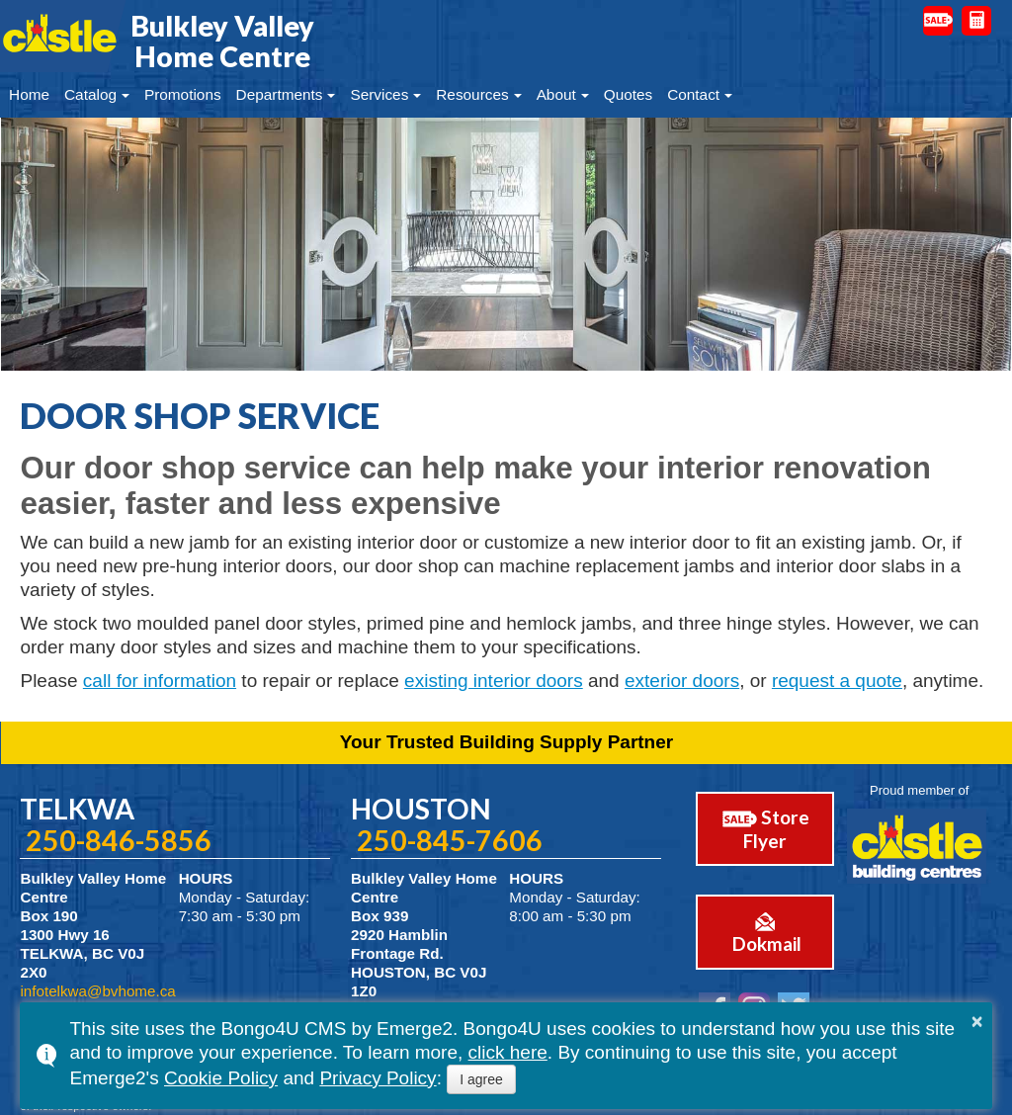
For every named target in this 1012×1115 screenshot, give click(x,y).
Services (379, 94)
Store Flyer (755, 827)
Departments (279, 94)
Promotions (182, 94)
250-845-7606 (450, 840)
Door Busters (938, 20)
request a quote (837, 680)
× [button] (977, 1021)
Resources (472, 94)
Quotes (628, 94)
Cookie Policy (221, 1078)
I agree (481, 1079)
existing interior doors (493, 680)
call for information (159, 680)
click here (508, 1052)
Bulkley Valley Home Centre (222, 41)
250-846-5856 (118, 840)
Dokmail (754, 927)
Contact (693, 94)
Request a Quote (977, 20)
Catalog (90, 94)
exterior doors (682, 680)
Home (29, 94)
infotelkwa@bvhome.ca (97, 991)
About (556, 94)
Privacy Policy (377, 1078)
